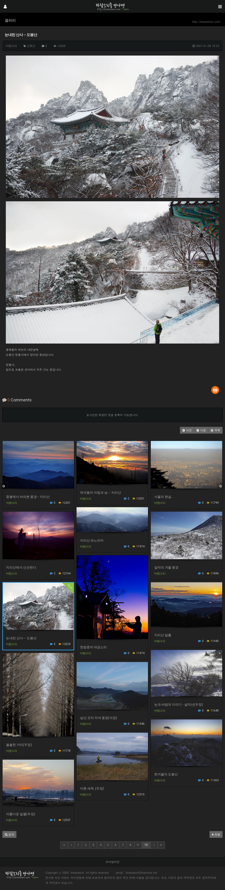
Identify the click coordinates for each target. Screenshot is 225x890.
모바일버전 (113, 862)
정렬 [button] (216, 834)
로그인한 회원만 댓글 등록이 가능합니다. (112, 415)
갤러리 (10, 20)
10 (146, 845)
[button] (187, 430)
